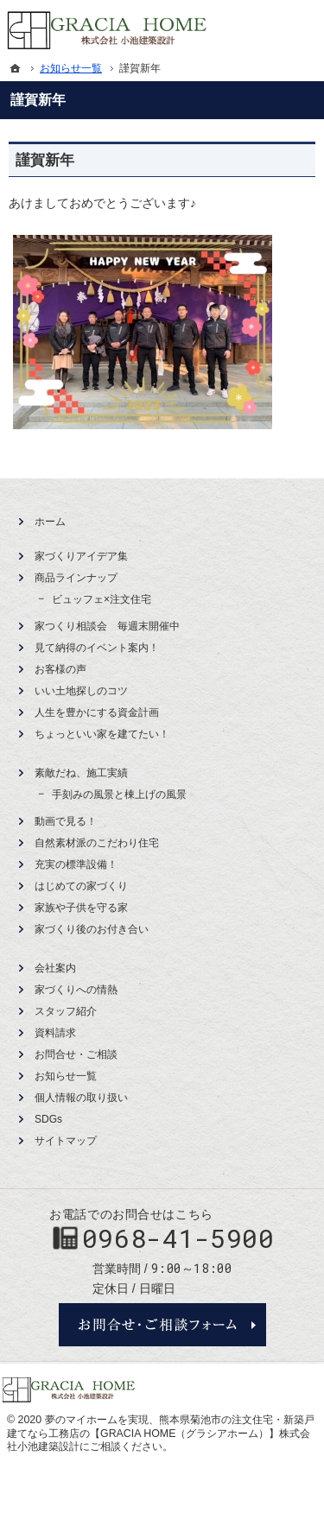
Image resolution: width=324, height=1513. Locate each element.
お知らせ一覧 (66, 1076)
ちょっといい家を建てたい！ (102, 734)
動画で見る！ (66, 821)
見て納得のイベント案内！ (97, 648)
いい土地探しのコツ (81, 691)
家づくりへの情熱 (76, 990)
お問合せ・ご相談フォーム (162, 1324)
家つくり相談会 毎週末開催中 (107, 626)
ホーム (50, 522)
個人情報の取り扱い (81, 1098)
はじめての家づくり (81, 886)
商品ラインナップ (76, 578)
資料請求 (55, 1033)
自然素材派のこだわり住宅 (97, 843)
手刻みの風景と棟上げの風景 (119, 794)
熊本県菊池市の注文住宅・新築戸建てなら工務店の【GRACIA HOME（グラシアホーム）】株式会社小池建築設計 (160, 1433)
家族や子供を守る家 (81, 908)
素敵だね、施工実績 (81, 773)
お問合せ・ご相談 (76, 1054)
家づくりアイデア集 (81, 556)
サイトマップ (66, 1141)
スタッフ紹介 (66, 1011)
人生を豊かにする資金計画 (97, 712)
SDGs (48, 1119)
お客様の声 (60, 669)
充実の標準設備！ (76, 864)
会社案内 (55, 968)
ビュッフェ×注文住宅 (101, 599)
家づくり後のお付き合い (92, 929)
